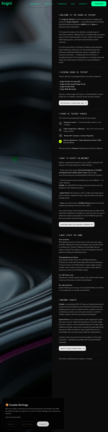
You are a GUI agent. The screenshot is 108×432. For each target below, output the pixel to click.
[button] (35, 4)
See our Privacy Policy (13, 417)
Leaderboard (62, 4)
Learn (73, 4)
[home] (10, 3)
